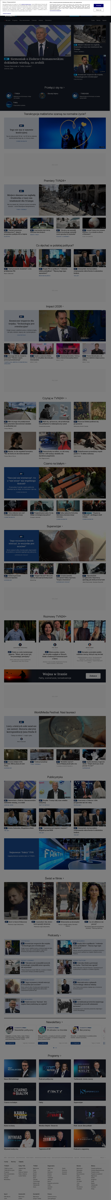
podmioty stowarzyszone (26, 4)
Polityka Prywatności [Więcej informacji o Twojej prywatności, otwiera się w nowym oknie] (7, 13)
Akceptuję (98, 5)
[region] (55, 8)
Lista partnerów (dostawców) (55, 10)
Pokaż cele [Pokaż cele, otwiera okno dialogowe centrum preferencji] (98, 10)
